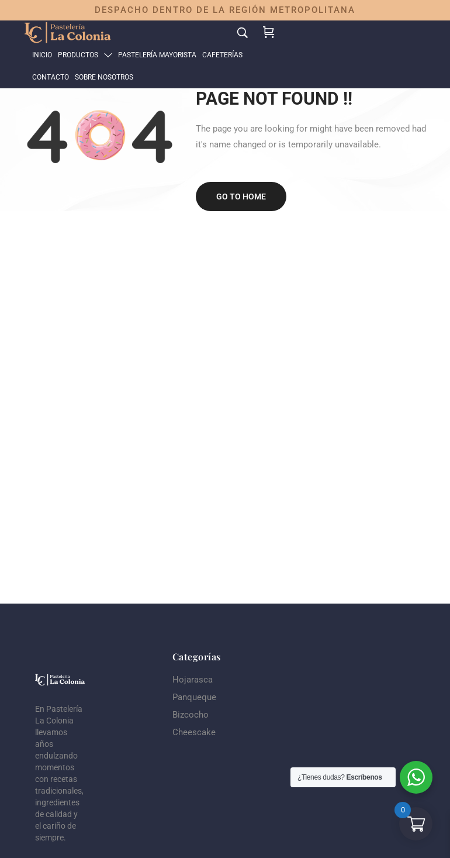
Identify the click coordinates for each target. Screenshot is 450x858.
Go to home (241, 196)
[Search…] (242, 32)
